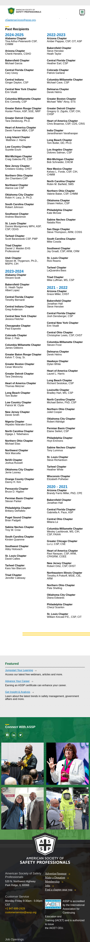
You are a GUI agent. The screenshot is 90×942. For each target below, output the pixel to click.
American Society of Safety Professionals (24, 11)
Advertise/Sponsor (56, 873)
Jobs (47, 885)
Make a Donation (55, 877)
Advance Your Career (17, 681)
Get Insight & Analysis (17, 692)
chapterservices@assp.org (20, 20)
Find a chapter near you (58, 889)
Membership (52, 881)
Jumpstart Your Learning (19, 670)
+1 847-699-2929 (15, 908)
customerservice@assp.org (20, 912)
